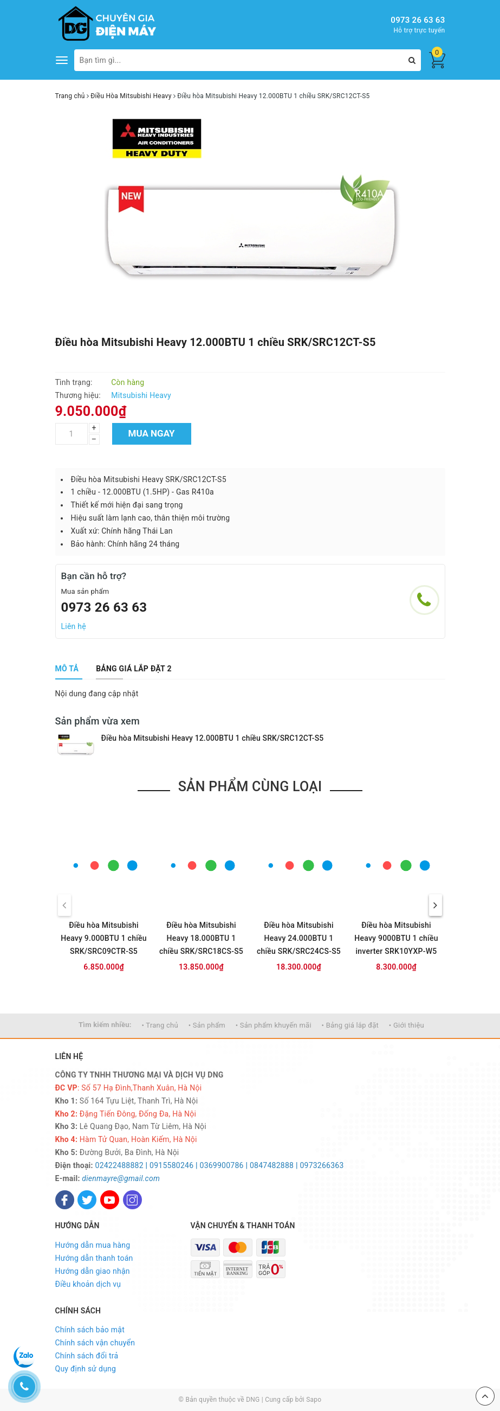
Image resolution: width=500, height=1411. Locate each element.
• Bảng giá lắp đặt (350, 1025)
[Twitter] (86, 1199)
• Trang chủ (160, 1025)
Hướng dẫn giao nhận (92, 1271)
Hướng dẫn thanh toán (94, 1258)
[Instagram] (132, 1199)
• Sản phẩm (207, 1025)
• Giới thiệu (406, 1025)
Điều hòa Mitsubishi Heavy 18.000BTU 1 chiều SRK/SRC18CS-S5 (201, 938)
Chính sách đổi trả (87, 1355)
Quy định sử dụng (85, 1368)
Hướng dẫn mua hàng (93, 1245)
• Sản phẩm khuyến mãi (273, 1025)
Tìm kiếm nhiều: (105, 1025)
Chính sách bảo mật (90, 1329)
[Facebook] (64, 1199)
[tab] (67, 668)
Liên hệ (73, 626)
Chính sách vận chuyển (95, 1342)
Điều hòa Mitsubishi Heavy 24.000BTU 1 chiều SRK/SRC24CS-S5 (299, 938)
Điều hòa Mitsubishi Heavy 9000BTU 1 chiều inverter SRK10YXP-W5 (396, 938)
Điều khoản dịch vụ (88, 1284)
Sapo (313, 1399)
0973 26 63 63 (418, 20)
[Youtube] (109, 1199)
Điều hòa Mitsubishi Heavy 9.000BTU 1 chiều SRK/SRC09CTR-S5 (104, 938)
